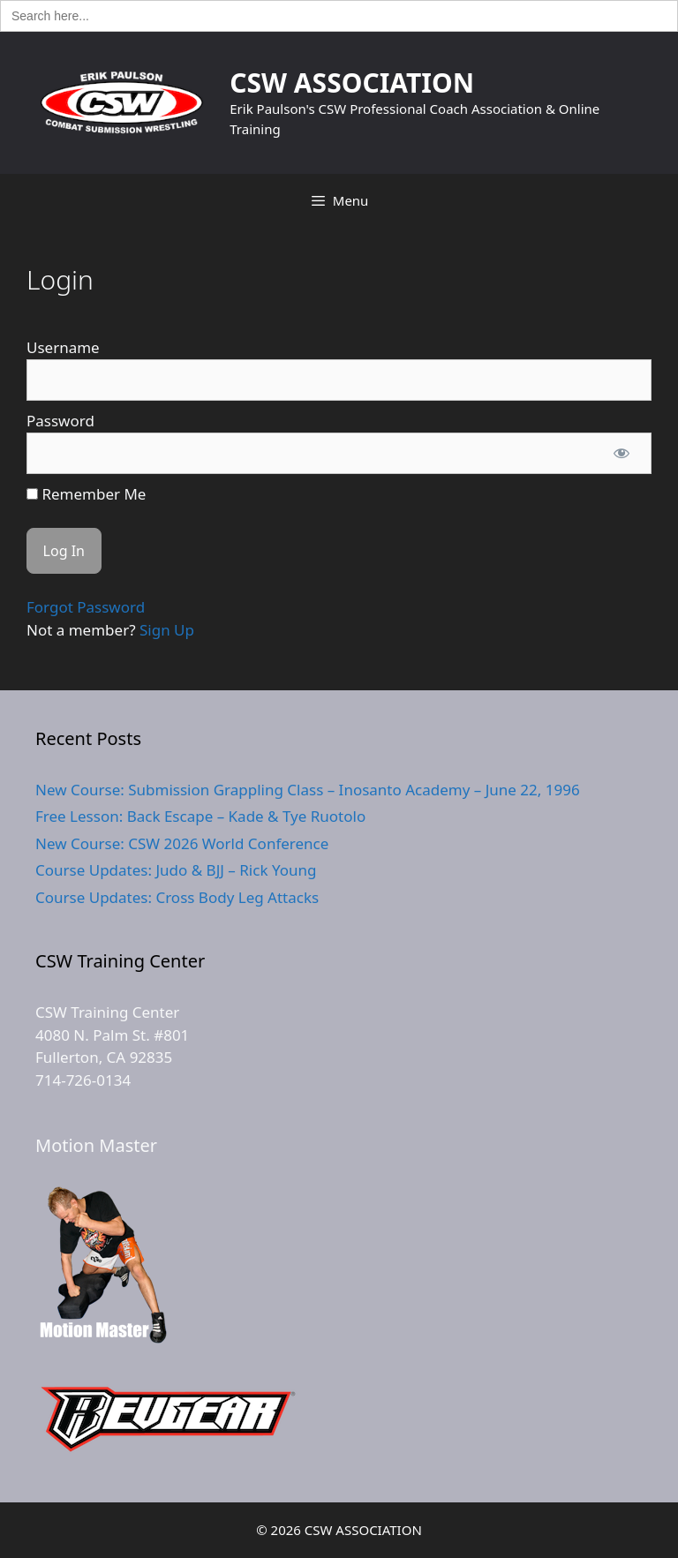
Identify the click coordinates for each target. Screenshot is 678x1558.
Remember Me (86, 494)
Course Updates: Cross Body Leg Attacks (177, 897)
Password (60, 420)
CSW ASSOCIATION (352, 82)
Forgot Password (85, 607)
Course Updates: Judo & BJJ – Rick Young (175, 870)
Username (63, 347)
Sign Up (166, 630)
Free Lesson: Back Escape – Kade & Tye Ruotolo (200, 816)
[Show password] (621, 454)
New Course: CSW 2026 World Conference (181, 843)
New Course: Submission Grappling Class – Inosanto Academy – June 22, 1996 (307, 789)
